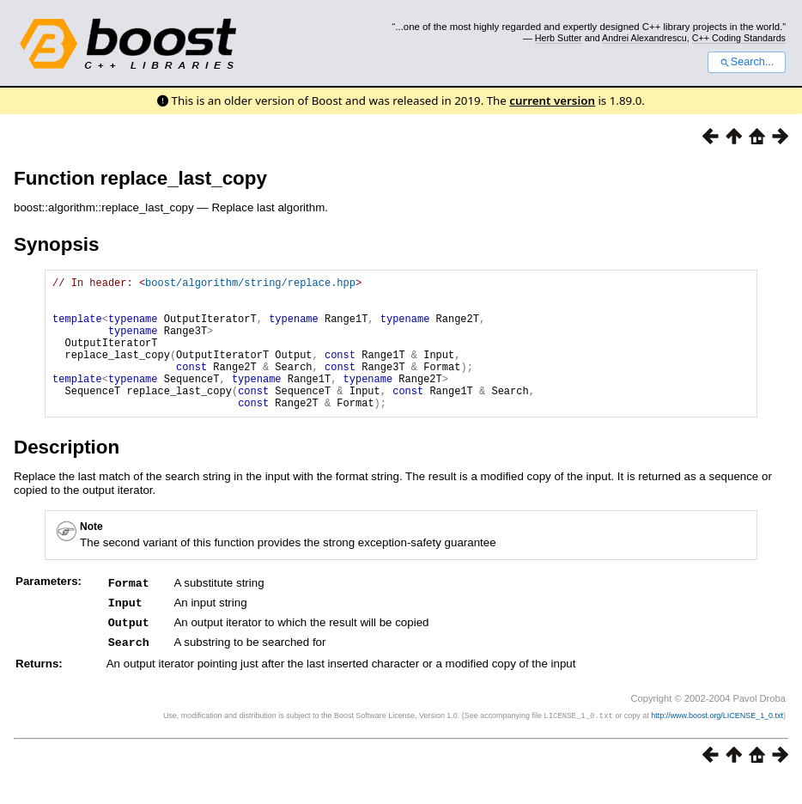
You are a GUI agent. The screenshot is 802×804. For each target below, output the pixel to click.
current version (552, 100)
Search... (747, 62)
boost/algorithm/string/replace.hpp (250, 284)
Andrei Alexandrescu (644, 38)
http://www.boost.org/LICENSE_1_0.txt (717, 740)
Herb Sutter (558, 38)
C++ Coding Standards (739, 38)
